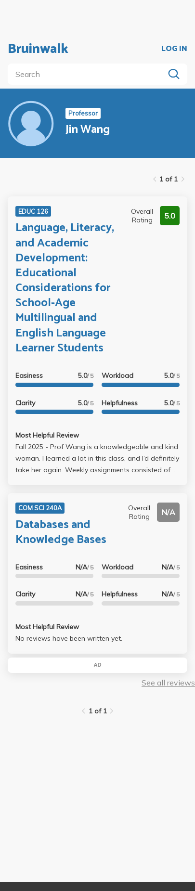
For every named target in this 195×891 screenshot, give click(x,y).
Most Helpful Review (47, 435)
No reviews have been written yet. (68, 638)
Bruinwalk (38, 49)
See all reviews (168, 682)
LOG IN (174, 49)
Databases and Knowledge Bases (60, 532)
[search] (87, 74)
